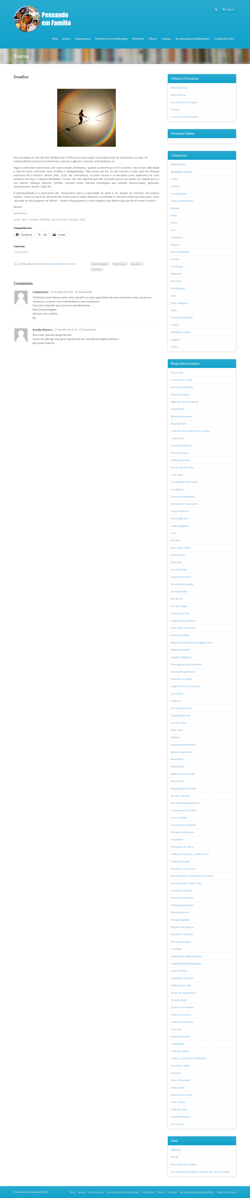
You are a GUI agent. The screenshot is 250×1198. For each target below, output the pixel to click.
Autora (66, 38)
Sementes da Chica (182, 978)
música (175, 244)
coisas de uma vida (182, 467)
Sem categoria (179, 303)
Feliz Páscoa (178, 95)
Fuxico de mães (180, 635)
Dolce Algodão (179, 518)
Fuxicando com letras (183, 628)
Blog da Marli (178, 423)
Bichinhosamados (181, 416)
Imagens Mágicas (181, 657)
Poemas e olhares (182, 890)
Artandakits (178, 409)
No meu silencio (180, 795)
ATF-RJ (174, 1157)
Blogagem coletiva (181, 171)
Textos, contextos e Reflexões (189, 1058)
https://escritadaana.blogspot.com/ (192, 642)
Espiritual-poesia (181, 577)
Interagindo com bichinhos (186, 664)
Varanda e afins (180, 1065)
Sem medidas (179, 970)
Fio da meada (179, 591)
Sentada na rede (181, 985)
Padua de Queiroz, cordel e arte (190, 854)
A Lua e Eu (177, 372)
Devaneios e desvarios (184, 504)
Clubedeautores (180, 460)
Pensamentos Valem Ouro (186, 883)
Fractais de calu (180, 613)
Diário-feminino (180, 511)
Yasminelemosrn (181, 1116)
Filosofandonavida (182, 584)
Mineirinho (177, 759)
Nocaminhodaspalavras (185, 803)
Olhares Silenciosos (183, 832)
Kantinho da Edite (181, 679)
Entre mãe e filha (181, 547)
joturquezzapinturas (183, 671)
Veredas (176, 1073)
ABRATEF (176, 1150)
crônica (175, 186)
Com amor (177, 474)
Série (174, 310)
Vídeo (174, 346)
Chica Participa (179, 453)
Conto (174, 179)
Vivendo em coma (181, 1095)
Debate (175, 208)
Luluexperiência (180, 715)
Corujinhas (177, 489)
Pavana (175, 109)
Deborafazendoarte (183, 496)
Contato (166, 38)
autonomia (119, 264)
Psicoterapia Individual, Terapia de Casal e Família (200, 1171)
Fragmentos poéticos (183, 620)
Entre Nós (176, 562)
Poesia (175, 259)
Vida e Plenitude (180, 1080)
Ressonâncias (179, 87)
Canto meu (177, 438)
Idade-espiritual (180, 649)
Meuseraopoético (181, 752)
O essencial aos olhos (184, 810)
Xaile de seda (179, 1109)
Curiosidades (179, 193)
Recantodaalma (180, 920)
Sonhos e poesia (181, 1014)
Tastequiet (177, 1043)
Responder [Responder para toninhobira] (85, 292)
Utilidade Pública (181, 332)
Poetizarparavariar (182, 905)
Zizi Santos (177, 1124)
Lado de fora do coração (185, 686)
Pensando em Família (183, 1164)
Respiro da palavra (182, 927)
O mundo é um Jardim (183, 825)
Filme (174, 215)
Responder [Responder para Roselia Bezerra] (89, 329)
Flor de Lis (177, 598)
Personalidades (180, 252)
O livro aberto (179, 817)
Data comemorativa (182, 201)
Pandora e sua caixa (183, 868)
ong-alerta (177, 839)
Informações (82, 38)
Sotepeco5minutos (182, 1022)
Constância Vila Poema (184, 482)
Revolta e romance (182, 934)
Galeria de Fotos (224, 38)
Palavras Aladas (180, 861)
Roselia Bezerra (43, 329)
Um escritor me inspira (184, 102)
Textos (72, 264)
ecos (174, 533)
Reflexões (138, 38)
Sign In (228, 9)
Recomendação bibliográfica (193, 38)
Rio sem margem (181, 941)
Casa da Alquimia (181, 445)
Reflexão (176, 274)
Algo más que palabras (184, 401)
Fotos (174, 222)
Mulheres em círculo (183, 774)
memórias (177, 237)
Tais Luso (176, 1029)
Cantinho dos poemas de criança (190, 431)
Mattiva (175, 737)
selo (173, 295)
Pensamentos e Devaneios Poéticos (192, 876)
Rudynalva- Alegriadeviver (186, 956)
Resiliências (178, 288)
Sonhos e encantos (182, 1007)
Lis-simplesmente (181, 708)
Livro (174, 230)
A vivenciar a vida (181, 380)
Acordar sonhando (182, 387)
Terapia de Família (182, 317)
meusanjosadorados (183, 744)
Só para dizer (179, 1000)
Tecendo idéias (180, 1051)
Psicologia (177, 266)
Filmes (153, 38)
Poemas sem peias (182, 897)
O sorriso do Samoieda (184, 116)
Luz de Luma (178, 722)
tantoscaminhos (180, 1036)
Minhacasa (177, 766)
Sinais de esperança (183, 992)
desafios (136, 264)
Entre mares (178, 555)
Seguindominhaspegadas (186, 963)
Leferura (176, 701)
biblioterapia (178, 164)
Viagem (175, 339)
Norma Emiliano (55, 264)
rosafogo (176, 949)
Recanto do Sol (180, 912)
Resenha (176, 281)
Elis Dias (176, 540)
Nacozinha (177, 781)
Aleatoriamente (180, 394)
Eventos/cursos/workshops (111, 38)
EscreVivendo (179, 569)
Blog (55, 38)
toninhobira (40, 292)
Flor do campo (179, 606)
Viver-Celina (178, 1102)
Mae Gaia (176, 730)
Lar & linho (177, 693)
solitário (96, 269)
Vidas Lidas (177, 1087)
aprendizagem (100, 264)
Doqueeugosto (180, 526)
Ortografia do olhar (182, 847)
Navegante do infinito (183, 788)
